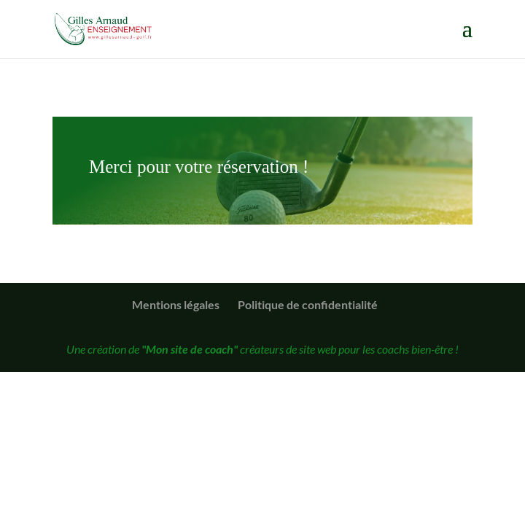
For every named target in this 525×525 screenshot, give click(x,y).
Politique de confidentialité (308, 304)
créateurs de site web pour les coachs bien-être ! (300, 349)
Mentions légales (175, 304)
